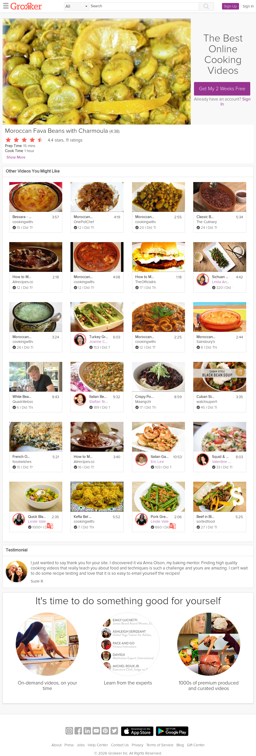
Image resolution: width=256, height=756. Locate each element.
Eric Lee (157, 461)
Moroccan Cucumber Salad (22, 337)
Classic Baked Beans (206, 217)
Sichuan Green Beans (221, 277)
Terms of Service (160, 745)
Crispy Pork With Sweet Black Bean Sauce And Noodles (144, 397)
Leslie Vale (37, 521)
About (57, 745)
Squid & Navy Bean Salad (221, 457)
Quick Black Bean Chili (37, 517)
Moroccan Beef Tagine (83, 217)
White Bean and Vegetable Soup (22, 397)
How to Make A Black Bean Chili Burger (144, 277)
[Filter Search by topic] (76, 7)
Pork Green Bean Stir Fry (160, 517)
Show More (15, 157)
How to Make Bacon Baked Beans (22, 277)
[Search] (144, 6)
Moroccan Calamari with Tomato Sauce (144, 337)
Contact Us (120, 745)
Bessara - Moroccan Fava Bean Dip (22, 217)
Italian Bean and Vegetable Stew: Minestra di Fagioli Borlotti (98, 397)
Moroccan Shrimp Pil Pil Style (83, 277)
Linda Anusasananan (229, 282)
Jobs (81, 745)
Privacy (137, 745)
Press (69, 745)
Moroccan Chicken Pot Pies (206, 337)
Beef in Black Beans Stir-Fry (206, 517)
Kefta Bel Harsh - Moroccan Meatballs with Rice (83, 517)
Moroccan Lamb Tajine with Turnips (144, 217)
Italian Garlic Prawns (160, 457)
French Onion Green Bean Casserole (22, 457)
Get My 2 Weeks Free (222, 89)
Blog (180, 745)
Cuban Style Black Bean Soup (206, 397)
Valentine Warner (226, 461)
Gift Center (196, 745)
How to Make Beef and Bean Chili (83, 457)
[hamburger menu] (5, 6)
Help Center (98, 745)
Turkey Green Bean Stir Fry (98, 337)
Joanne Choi (99, 341)
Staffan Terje (99, 401)
